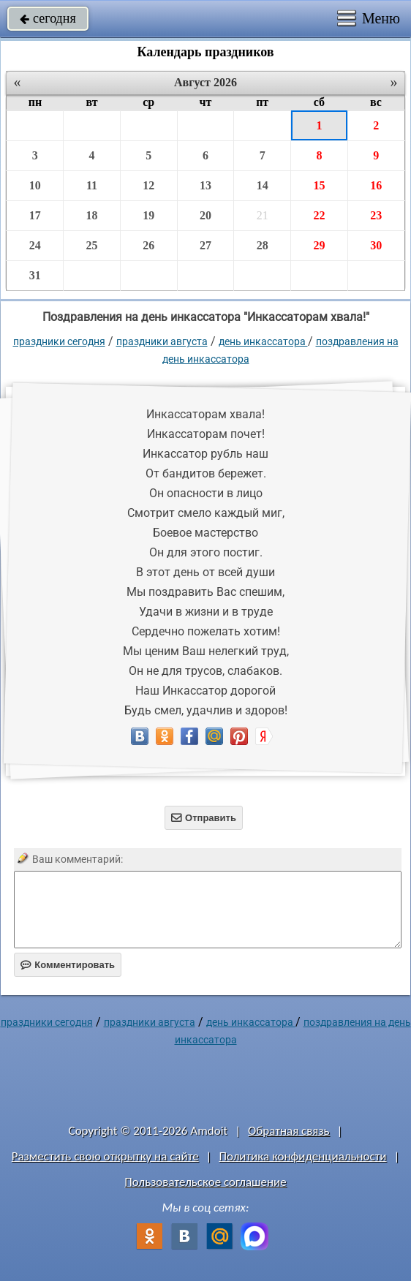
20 (205, 215)
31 (35, 275)
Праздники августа (162, 341)
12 (148, 185)
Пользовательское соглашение (205, 1182)
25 (92, 245)
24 (35, 245)
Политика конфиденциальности (302, 1156)
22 (319, 215)
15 (319, 185)
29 (319, 245)
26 (148, 245)
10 (35, 185)
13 (205, 185)
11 (91, 185)
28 (262, 245)
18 (92, 215)
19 (148, 215)
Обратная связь (289, 1130)
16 (376, 185)
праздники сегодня (59, 341)
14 (262, 185)
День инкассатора (263, 341)
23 (376, 215)
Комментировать (67, 964)
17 (35, 215)
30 (376, 245)
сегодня (48, 18)
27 (205, 245)
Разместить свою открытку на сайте (105, 1156)
